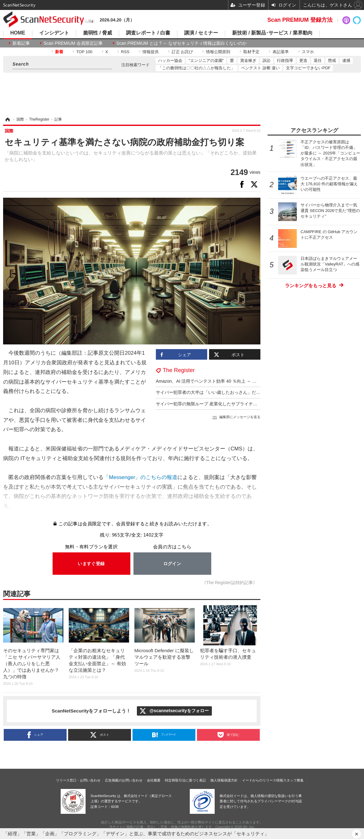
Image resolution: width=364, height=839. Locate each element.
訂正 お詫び (182, 51)
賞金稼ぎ (248, 60)
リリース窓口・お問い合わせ (78, 780)
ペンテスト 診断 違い (260, 68)
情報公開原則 (218, 51)
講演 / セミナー (201, 32)
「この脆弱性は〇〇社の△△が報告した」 (196, 68)
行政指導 (285, 60)
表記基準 (281, 51)
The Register (179, 370)
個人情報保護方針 (224, 780)
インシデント (54, 32)
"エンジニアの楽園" (206, 60)
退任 (318, 60)
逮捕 (346, 60)
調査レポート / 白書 (148, 32)
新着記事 (21, 43)
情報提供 (150, 51)
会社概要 (154, 780)
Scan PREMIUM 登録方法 (300, 20)
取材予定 (251, 51)
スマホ (308, 51)
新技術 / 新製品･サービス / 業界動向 (272, 32)
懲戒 (332, 60)
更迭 (303, 60)
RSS (125, 51)
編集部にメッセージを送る (239, 417)
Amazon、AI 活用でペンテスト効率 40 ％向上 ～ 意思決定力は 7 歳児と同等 (230, 381)
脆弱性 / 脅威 (97, 32)
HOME (17, 32)
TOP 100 (84, 51)
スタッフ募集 (293, 780)
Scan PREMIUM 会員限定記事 (73, 43)
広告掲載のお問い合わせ (123, 780)
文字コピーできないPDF (308, 68)
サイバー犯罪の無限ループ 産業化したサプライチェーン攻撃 (215, 403)
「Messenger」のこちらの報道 (140, 477)
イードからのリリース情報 (262, 780)
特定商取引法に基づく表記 (185, 780)
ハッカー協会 (170, 60)
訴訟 (267, 60)
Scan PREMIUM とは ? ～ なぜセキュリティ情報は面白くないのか (181, 43)
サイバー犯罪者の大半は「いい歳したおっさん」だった (210, 392)
